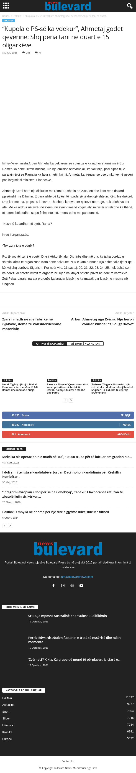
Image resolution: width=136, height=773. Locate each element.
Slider (6, 718)
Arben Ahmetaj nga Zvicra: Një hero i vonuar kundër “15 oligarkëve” (102, 321)
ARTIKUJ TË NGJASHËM (50, 343)
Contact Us (68, 761)
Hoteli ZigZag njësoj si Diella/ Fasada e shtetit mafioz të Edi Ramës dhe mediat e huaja (20, 387)
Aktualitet (8, 704)
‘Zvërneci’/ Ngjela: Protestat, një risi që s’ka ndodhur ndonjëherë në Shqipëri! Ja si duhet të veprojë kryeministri (112, 388)
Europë (7, 739)
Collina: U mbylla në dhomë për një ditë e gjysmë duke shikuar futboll (55, 512)
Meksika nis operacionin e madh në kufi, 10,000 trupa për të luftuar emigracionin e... (67, 457)
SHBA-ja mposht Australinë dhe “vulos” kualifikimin (67, 616)
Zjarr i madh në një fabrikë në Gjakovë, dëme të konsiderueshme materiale (31, 324)
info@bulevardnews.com (77, 576)
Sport (5, 711)
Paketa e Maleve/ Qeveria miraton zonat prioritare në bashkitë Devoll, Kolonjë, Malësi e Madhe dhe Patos (67, 388)
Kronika (7, 732)
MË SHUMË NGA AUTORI (85, 343)
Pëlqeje (126, 415)
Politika (17, 16)
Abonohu (124, 434)
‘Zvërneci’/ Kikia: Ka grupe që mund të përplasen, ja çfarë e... (74, 659)
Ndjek (127, 424)
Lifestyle (7, 725)
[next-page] (71, 400)
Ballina (5, 16)
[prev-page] (65, 400)
